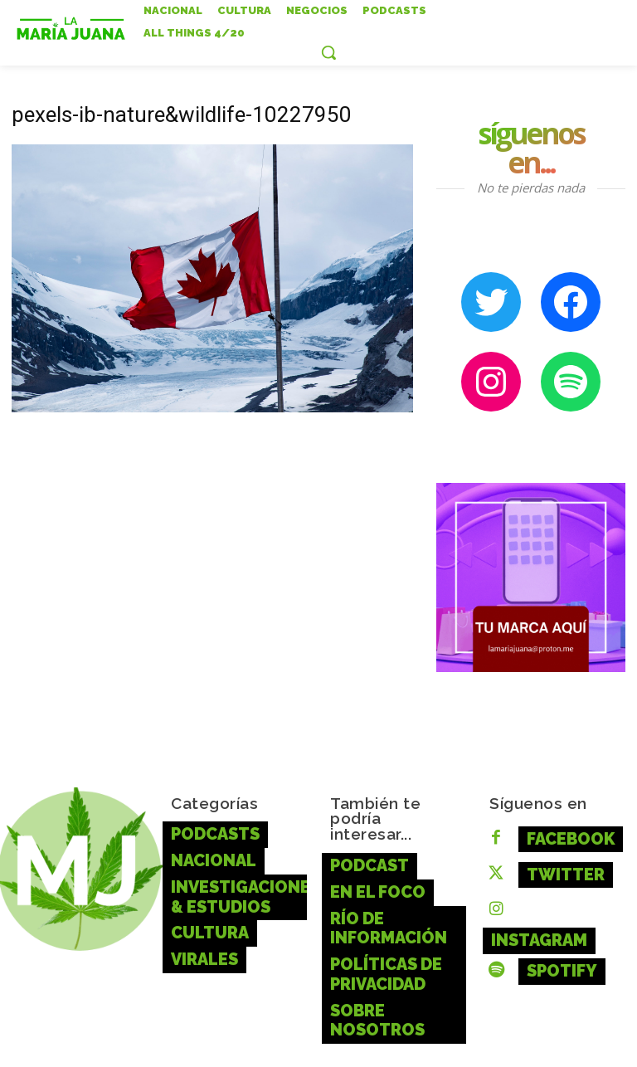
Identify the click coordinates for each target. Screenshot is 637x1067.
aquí (568, 1042)
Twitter (553, 862)
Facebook (558, 833)
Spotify (550, 921)
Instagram (561, 891)
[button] (328, 52)
